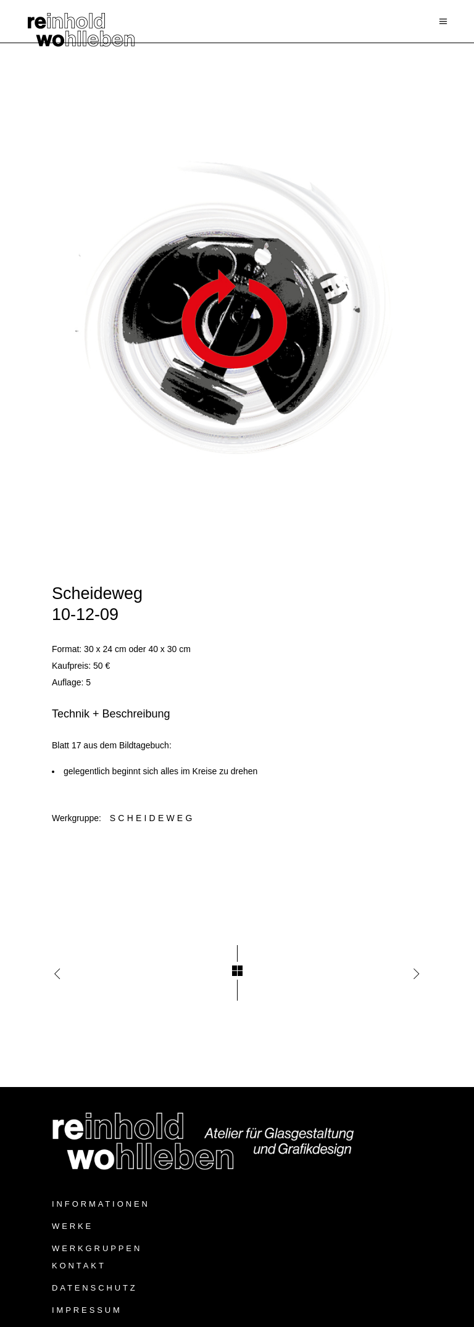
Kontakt (79, 1265)
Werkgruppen (97, 1248)
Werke (72, 1226)
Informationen (101, 1204)
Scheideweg (152, 818)
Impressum (87, 1310)
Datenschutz (95, 1287)
